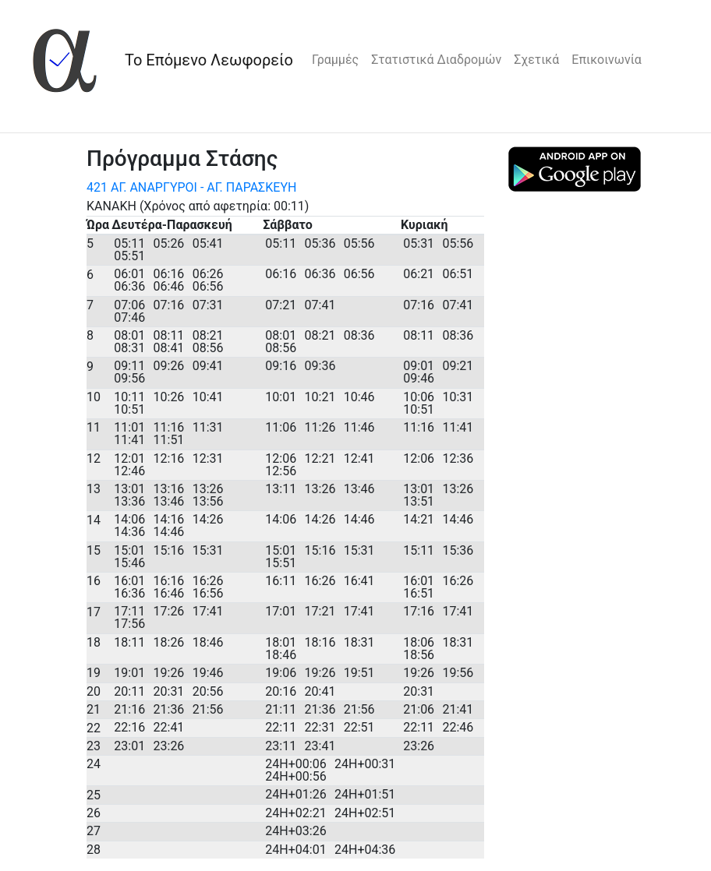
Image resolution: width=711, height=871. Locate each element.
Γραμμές (335, 59)
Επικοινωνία (606, 59)
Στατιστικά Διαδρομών (436, 59)
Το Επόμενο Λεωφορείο (209, 60)
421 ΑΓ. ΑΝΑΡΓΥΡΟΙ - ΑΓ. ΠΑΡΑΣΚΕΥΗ (191, 187)
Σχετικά (536, 59)
